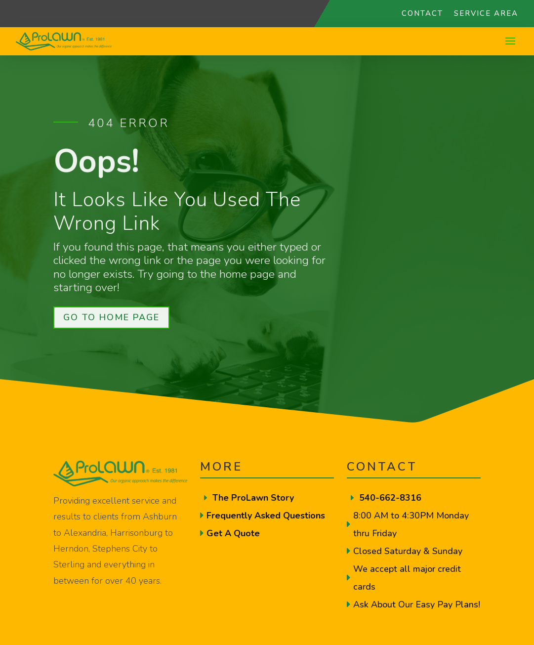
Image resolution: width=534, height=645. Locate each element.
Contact (422, 14)
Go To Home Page (111, 317)
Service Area (486, 14)
